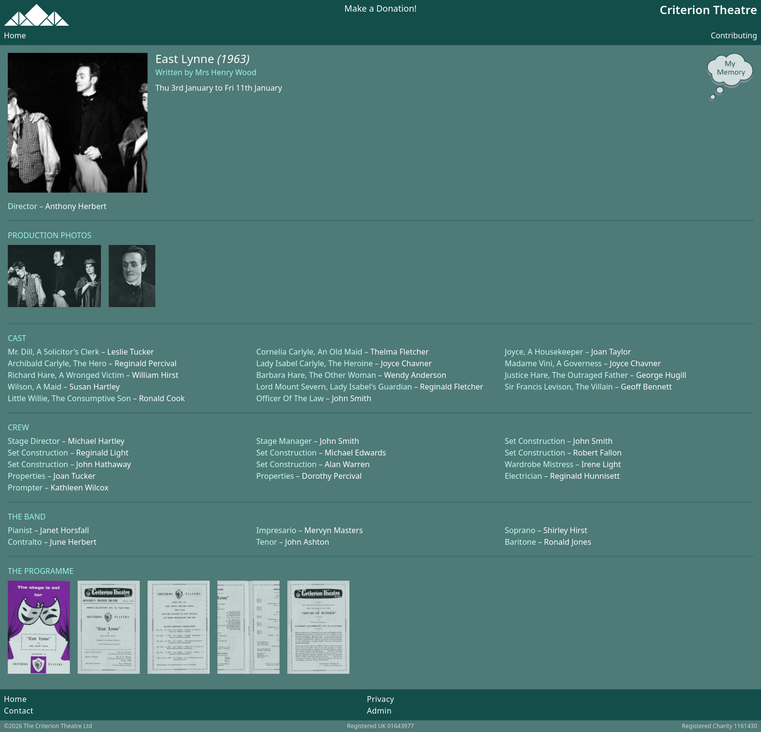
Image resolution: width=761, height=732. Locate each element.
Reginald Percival (146, 363)
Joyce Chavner (406, 363)
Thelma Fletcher (399, 351)
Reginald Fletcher (451, 386)
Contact (18, 710)
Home (15, 35)
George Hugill (661, 375)
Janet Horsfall (64, 530)
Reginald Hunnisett (585, 476)
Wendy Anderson (415, 375)
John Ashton (307, 542)
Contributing (734, 35)
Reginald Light (102, 452)
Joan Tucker (74, 476)
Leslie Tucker (130, 351)
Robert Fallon (597, 452)
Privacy (380, 699)
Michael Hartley (96, 441)
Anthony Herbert (75, 206)
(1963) (233, 58)
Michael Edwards (355, 452)
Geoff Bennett (646, 386)
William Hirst (155, 375)
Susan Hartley (94, 386)
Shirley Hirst (565, 530)
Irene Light (601, 464)
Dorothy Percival (332, 476)
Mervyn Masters (333, 530)
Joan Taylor (611, 351)
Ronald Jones (567, 542)
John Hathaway (103, 464)
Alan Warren (347, 464)
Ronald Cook (162, 398)
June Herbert (73, 542)
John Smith (352, 398)
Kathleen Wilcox (79, 487)
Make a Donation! (381, 9)
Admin (379, 710)
